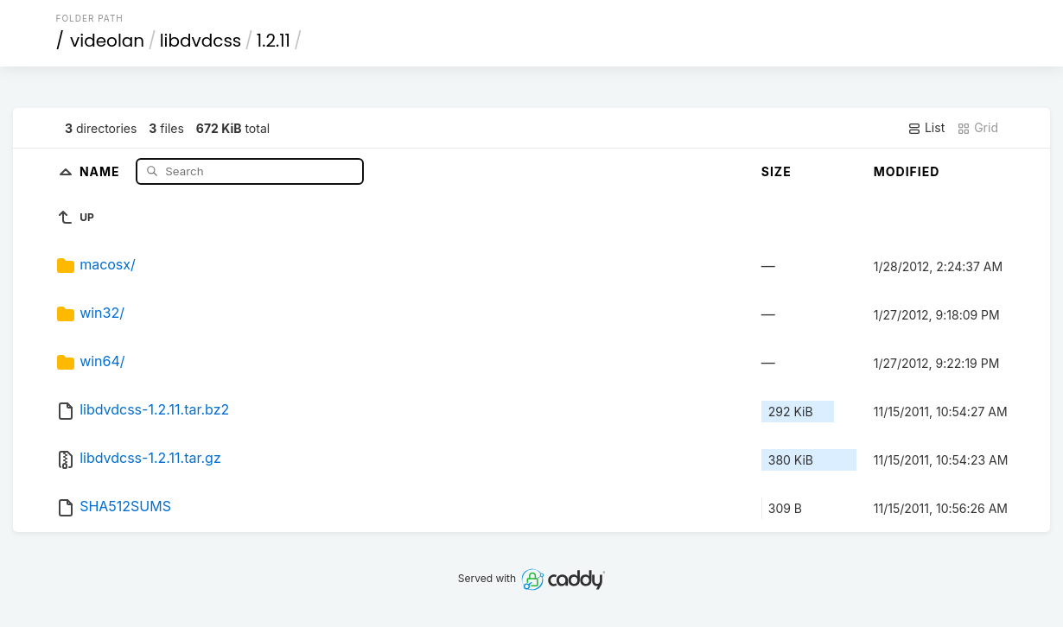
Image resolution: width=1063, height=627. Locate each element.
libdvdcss (201, 40)
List (926, 128)
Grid (977, 128)
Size (776, 171)
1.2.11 (273, 40)
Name (102, 170)
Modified (907, 171)
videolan (107, 40)
